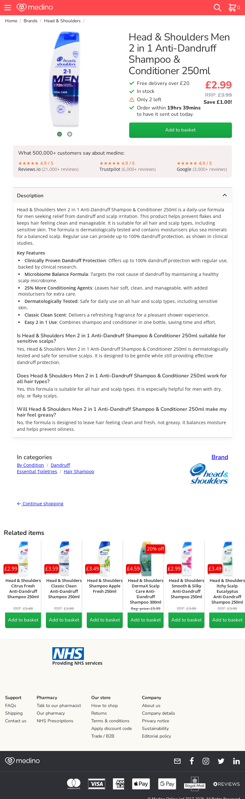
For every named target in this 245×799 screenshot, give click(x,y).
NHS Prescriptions (55, 721)
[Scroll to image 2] (69, 134)
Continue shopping (40, 504)
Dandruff (60, 465)
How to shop (104, 706)
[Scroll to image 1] (59, 134)
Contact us (15, 721)
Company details (158, 713)
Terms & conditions (110, 721)
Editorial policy (156, 736)
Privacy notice (155, 721)
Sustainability (155, 728)
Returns (99, 713)
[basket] (234, 8)
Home (11, 21)
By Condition (30, 465)
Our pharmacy (51, 713)
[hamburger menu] (7, 7)
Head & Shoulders (62, 21)
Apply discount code (111, 728)
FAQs (10, 706)
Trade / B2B (102, 736)
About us (151, 706)
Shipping (14, 713)
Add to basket (180, 130)
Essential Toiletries (37, 471)
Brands (31, 21)
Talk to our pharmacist (59, 706)
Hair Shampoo (79, 471)
